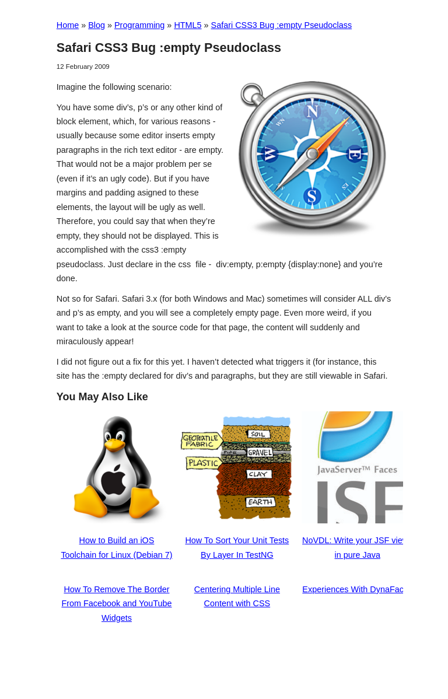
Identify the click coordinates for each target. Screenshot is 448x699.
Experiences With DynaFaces (357, 589)
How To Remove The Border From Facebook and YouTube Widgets (116, 604)
